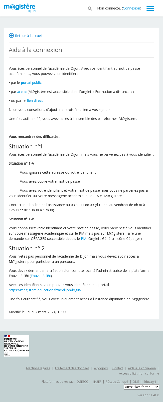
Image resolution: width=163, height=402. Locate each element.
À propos (101, 368)
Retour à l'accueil (28, 35)
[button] (89, 8)
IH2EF (97, 382)
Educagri (150, 382)
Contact (117, 368)
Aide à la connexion (142, 368)
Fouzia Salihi (41, 275)
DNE (136, 382)
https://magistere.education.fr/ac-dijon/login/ (45, 290)
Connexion (131, 8)
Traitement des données (72, 368)
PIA (83, 238)
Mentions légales (38, 368)
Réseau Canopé (117, 382)
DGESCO (83, 382)
